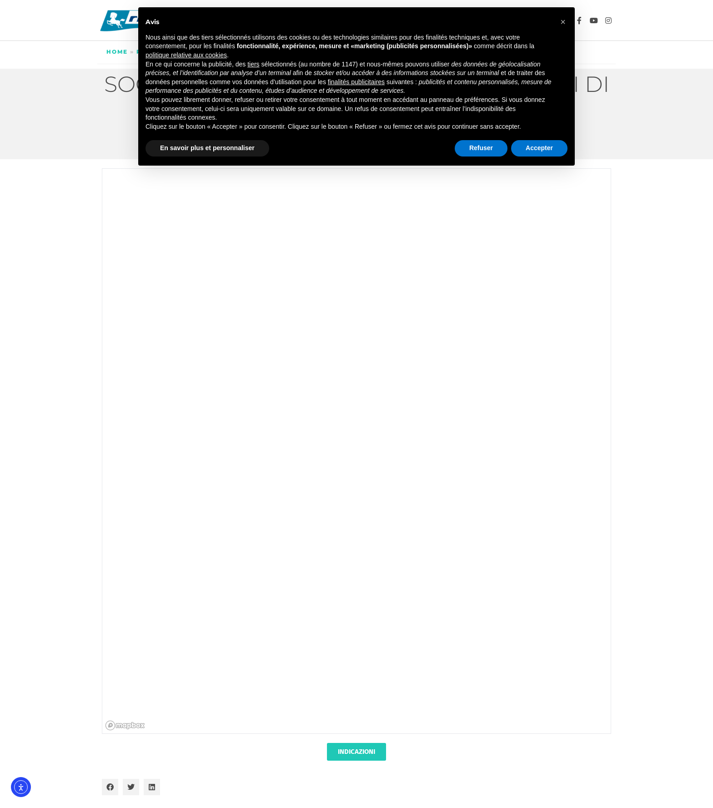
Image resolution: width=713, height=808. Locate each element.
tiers (253, 64)
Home (117, 51)
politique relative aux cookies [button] (186, 55)
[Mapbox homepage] (125, 725)
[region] (357, 451)
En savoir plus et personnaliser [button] (207, 148)
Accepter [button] (539, 148)
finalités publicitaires (356, 82)
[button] (110, 787)
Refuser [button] (481, 148)
